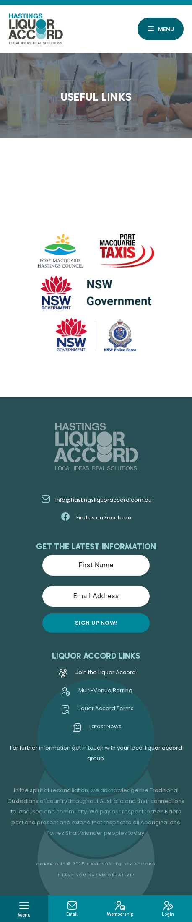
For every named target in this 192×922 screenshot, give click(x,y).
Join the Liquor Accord (97, 674)
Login (168, 909)
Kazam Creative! (111, 875)
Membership (120, 909)
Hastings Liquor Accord (121, 864)
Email (72, 909)
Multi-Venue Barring (97, 692)
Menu (161, 29)
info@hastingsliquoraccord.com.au (96, 500)
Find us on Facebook (96, 518)
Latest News (97, 728)
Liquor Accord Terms (97, 710)
